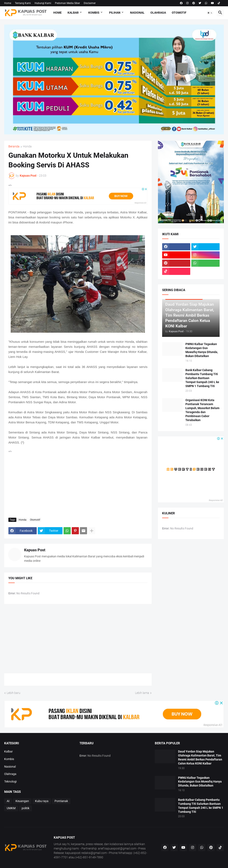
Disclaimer (90, 3)
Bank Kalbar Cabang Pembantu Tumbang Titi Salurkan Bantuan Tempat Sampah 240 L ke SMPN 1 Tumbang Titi (202, 378)
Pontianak (61, 801)
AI (8, 801)
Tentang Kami (23, 3)
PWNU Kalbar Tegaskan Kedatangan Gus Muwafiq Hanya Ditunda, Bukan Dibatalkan (201, 350)
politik (25, 808)
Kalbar (73, 12)
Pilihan (114, 12)
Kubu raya (41, 801)
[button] (210, 13)
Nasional (137, 12)
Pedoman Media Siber (67, 3)
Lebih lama (142, 693)
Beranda (14, 146)
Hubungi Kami (43, 3)
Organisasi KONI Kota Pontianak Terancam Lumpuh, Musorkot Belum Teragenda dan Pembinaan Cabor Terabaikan (202, 410)
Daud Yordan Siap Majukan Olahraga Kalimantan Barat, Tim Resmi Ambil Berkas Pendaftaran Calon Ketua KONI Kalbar (200, 757)
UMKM (11, 808)
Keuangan (22, 801)
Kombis (93, 12)
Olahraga (158, 12)
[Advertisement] (77, 483)
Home (7, 3)
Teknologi (10, 781)
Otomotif (179, 12)
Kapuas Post (34, 550)
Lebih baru (13, 693)
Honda (27, 146)
